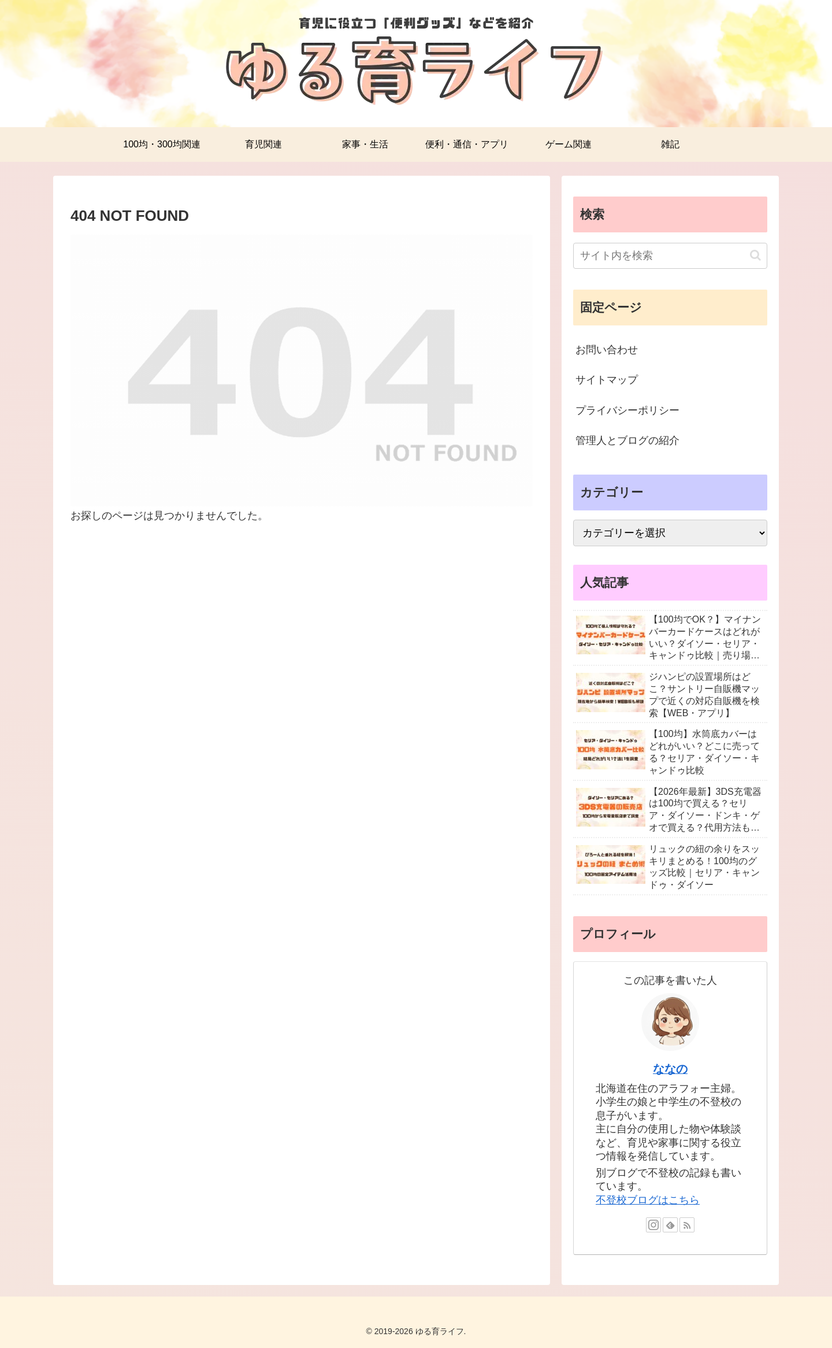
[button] (755, 255)
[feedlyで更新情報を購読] (670, 1224)
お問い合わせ (606, 349)
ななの (670, 1068)
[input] (670, 256)
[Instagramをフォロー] (653, 1224)
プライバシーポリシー (627, 410)
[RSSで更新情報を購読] (686, 1224)
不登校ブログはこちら (648, 1200)
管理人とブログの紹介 (627, 440)
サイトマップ (606, 380)
